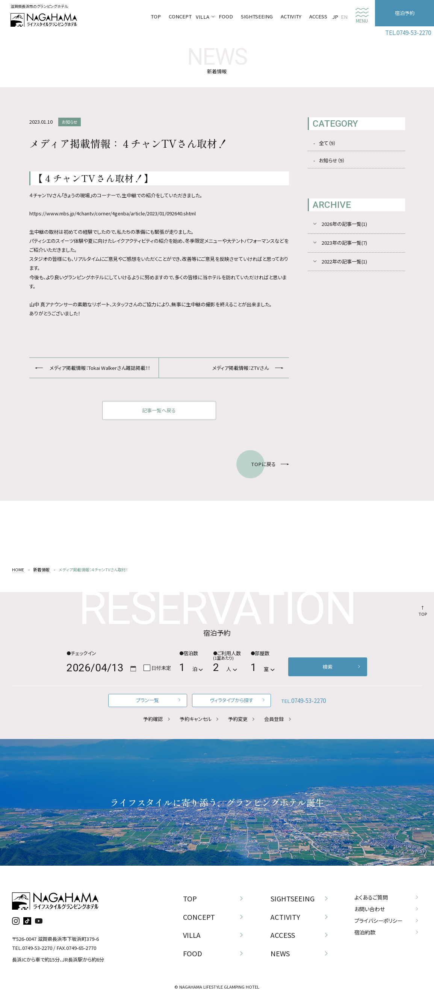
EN (344, 16)
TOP (423, 614)
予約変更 (238, 718)
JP (335, 16)
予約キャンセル (196, 718)
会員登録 (274, 718)
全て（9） (327, 143)
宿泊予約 (404, 13)
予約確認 (153, 718)
